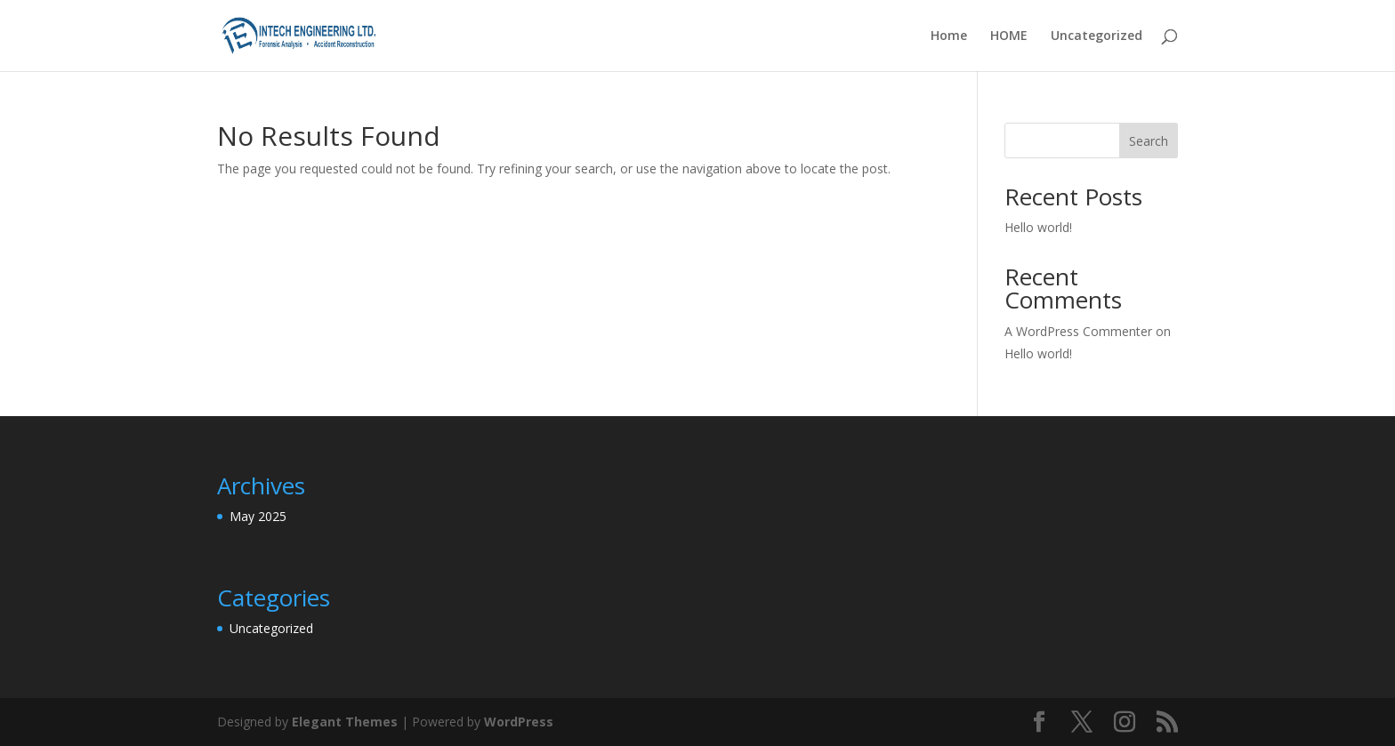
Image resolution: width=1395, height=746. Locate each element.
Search (1148, 140)
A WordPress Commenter (1078, 331)
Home (949, 36)
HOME (1009, 36)
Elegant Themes (345, 721)
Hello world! (1038, 227)
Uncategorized (1096, 36)
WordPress (518, 721)
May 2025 (258, 516)
